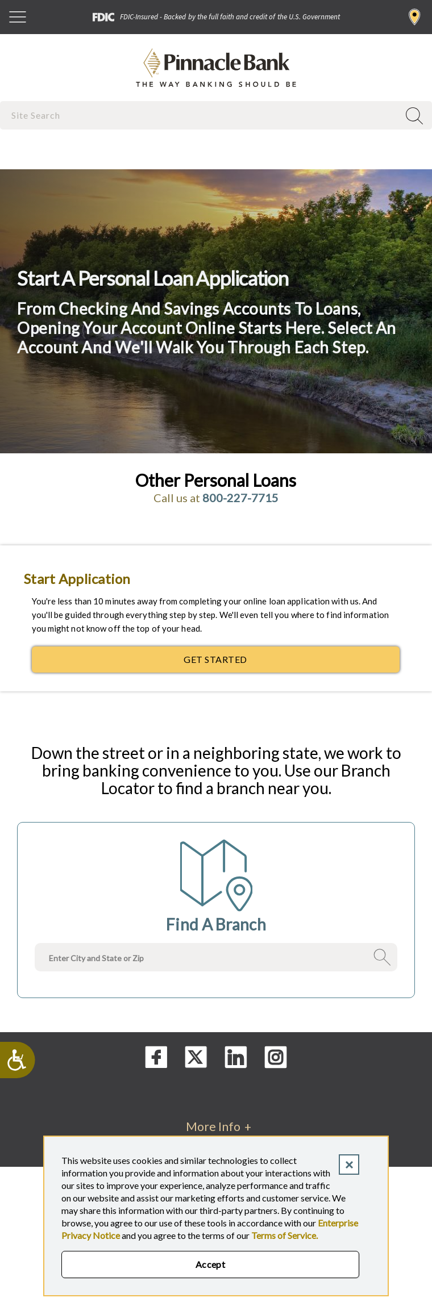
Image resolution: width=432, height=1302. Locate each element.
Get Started (265, 662)
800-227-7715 (240, 497)
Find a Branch (415, 17)
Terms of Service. (284, 1235)
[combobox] (200, 115)
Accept (211, 1264)
